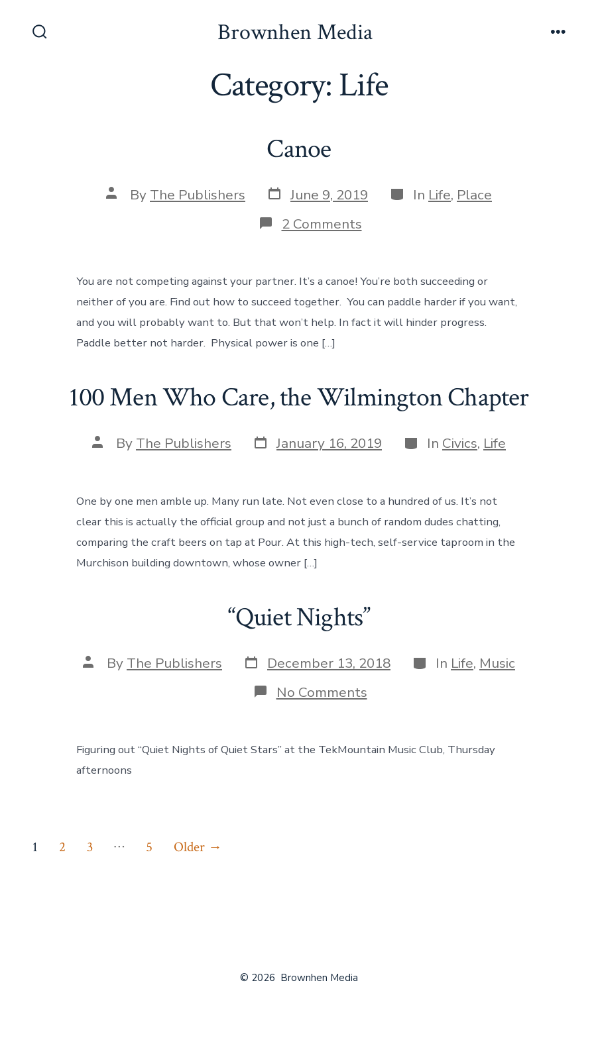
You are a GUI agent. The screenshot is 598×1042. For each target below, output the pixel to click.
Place (474, 194)
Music (497, 663)
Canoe (299, 149)
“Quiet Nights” (299, 617)
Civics (459, 443)
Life (439, 194)
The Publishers (197, 194)
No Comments (321, 692)
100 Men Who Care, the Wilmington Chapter (298, 397)
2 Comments (322, 224)
